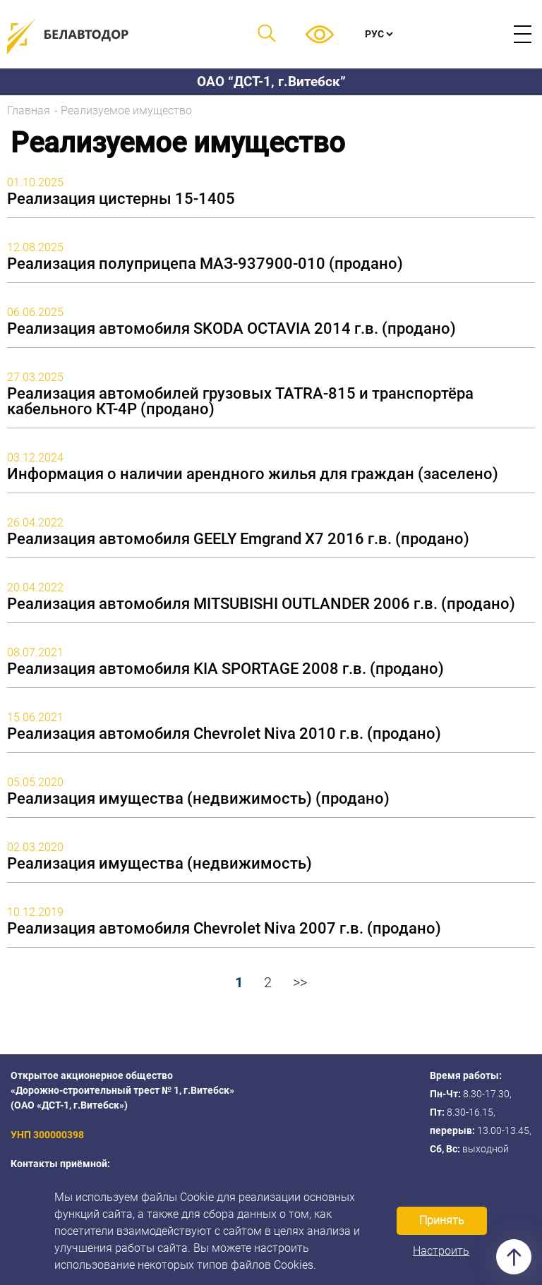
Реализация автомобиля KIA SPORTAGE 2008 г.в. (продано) (225, 669)
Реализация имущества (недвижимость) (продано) (198, 799)
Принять (441, 1220)
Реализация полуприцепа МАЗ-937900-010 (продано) (205, 264)
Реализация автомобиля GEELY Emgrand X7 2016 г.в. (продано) (238, 539)
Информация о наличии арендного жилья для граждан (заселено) (252, 474)
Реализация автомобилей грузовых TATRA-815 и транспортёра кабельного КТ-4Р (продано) (240, 401)
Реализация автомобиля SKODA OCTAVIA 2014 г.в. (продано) (231, 329)
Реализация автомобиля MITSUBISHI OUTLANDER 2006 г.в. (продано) (261, 604)
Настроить (441, 1250)
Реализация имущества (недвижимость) (159, 863)
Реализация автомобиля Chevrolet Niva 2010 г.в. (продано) (224, 734)
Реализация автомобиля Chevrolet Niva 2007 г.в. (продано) (224, 928)
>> (300, 982)
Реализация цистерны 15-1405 (121, 199)
